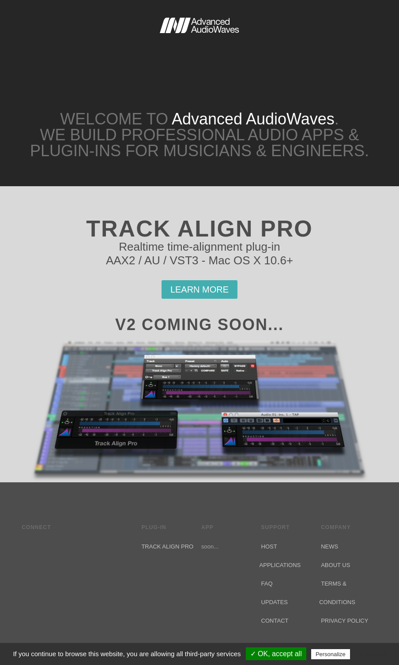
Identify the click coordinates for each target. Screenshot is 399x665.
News (329, 546)
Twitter (27, 545)
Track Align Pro (167, 546)
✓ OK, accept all (276, 653)
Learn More (199, 289)
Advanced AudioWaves (199, 44)
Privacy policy (373, 653)
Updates (274, 602)
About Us (335, 565)
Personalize (331, 654)
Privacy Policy (344, 620)
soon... (209, 546)
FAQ (267, 583)
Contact (275, 620)
